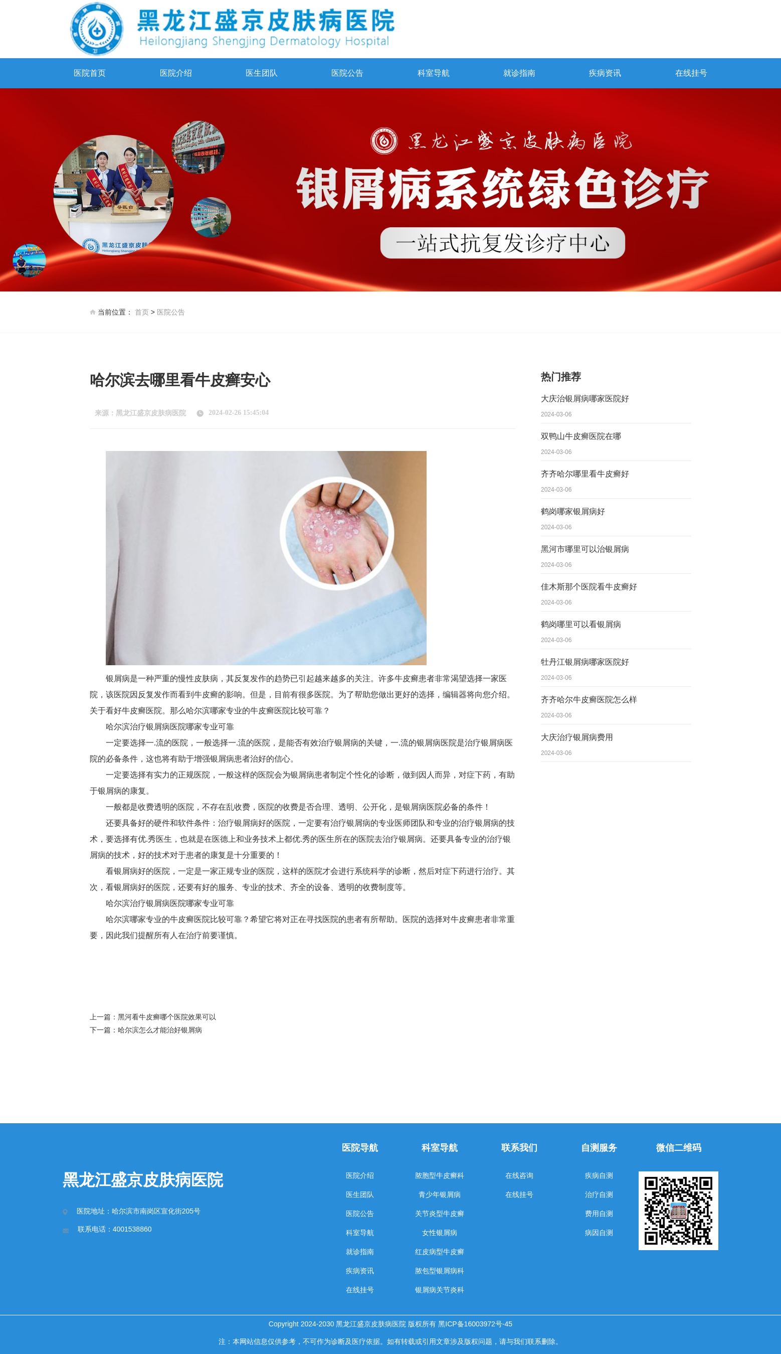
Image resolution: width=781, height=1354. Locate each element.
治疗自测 (599, 1194)
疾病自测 (599, 1175)
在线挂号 (691, 73)
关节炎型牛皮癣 (439, 1214)
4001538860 (132, 1229)
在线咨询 (519, 1175)
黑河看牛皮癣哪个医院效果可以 (167, 1017)
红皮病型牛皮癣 (439, 1252)
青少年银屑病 (440, 1194)
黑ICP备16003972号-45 (475, 1324)
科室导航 (434, 73)
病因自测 (599, 1233)
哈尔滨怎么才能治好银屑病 (160, 1030)
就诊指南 (519, 73)
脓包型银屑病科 (439, 1271)
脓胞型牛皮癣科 (439, 1175)
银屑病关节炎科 (439, 1290)
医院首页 (90, 73)
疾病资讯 (605, 73)
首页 (142, 312)
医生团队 (262, 73)
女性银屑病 (439, 1233)
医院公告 (347, 73)
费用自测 (599, 1214)
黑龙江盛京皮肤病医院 (151, 413)
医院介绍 (176, 73)
